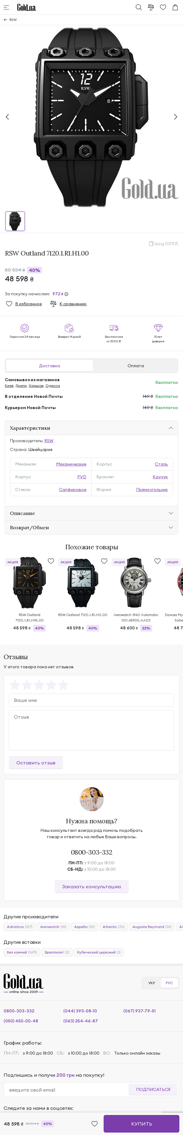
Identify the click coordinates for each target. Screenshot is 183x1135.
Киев (9, 385)
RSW (13, 19)
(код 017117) (166, 243)
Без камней (22, 952)
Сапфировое (72, 489)
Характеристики (30, 428)
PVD (81, 476)
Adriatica (19, 927)
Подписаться (153, 1089)
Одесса (52, 385)
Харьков (36, 385)
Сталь (161, 464)
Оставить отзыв (35, 763)
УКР (151, 983)
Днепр (21, 385)
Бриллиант (57, 952)
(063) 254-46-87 (80, 1021)
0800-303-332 (91, 852)
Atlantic (114, 927)
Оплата (136, 365)
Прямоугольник (152, 489)
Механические (71, 464)
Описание (22, 513)
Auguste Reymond (151, 927)
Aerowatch (53, 927)
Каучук (160, 476)
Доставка (49, 365)
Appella (84, 927)
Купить (141, 1124)
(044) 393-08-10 (80, 1011)
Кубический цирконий (99, 952)
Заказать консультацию (91, 886)
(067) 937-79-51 (139, 1011)
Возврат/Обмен (29, 527)
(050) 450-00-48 (21, 1021)
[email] (68, 1090)
